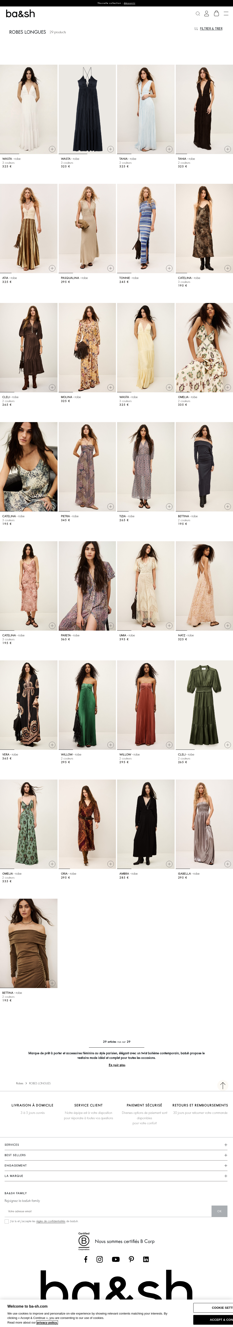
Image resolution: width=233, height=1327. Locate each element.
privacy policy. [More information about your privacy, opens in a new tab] (47, 1322)
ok (219, 1211)
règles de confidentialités (50, 1221)
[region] (116, 1313)
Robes (19, 1083)
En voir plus (117, 1065)
